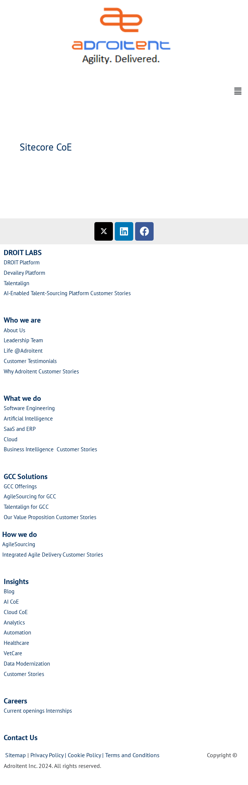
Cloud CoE (16, 612)
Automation (17, 632)
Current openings (24, 710)
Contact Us (20, 737)
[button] (124, 73)
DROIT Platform (22, 262)
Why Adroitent (21, 371)
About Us (14, 330)
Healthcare (16, 642)
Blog (9, 591)
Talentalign (16, 283)
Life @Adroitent (23, 350)
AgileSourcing (18, 544)
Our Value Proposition (30, 517)
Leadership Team (23, 340)
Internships (59, 710)
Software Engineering (29, 408)
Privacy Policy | (49, 755)
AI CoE (11, 601)
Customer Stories (110, 293)
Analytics (14, 622)
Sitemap (15, 755)
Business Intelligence (30, 449)
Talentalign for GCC (26, 506)
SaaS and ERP (20, 428)
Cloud (10, 439)
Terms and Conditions (133, 755)
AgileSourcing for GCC (30, 496)
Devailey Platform (24, 272)
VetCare (13, 653)
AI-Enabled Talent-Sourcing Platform (46, 293)
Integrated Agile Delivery (32, 554)
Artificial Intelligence (28, 418)
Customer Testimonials (30, 361)
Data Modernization (27, 663)
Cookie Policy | (86, 755)
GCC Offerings (21, 486)
